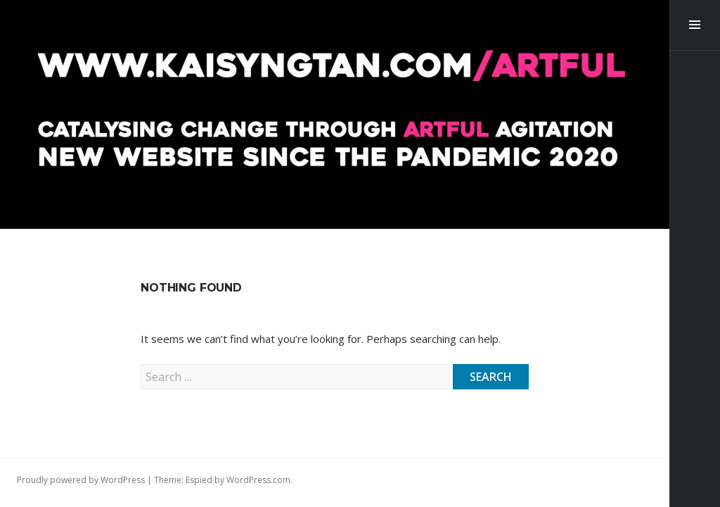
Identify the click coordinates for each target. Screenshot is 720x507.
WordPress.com (258, 480)
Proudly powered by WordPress (81, 480)
